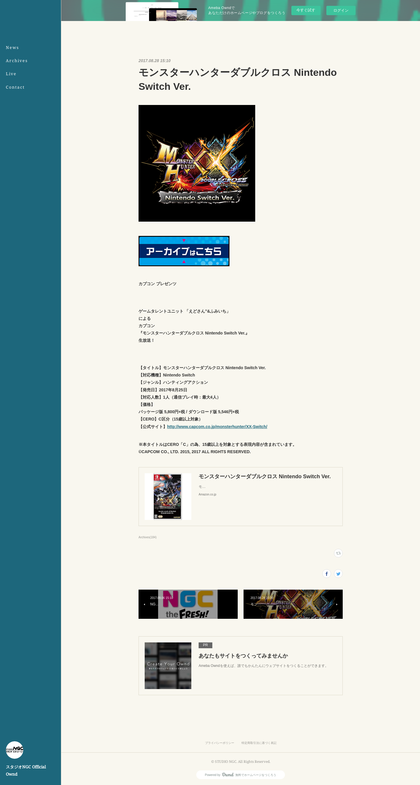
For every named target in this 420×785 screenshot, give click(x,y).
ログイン (341, 10)
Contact (15, 87)
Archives (17, 60)
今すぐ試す (305, 10)
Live (11, 73)
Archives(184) (148, 537)
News (12, 47)
